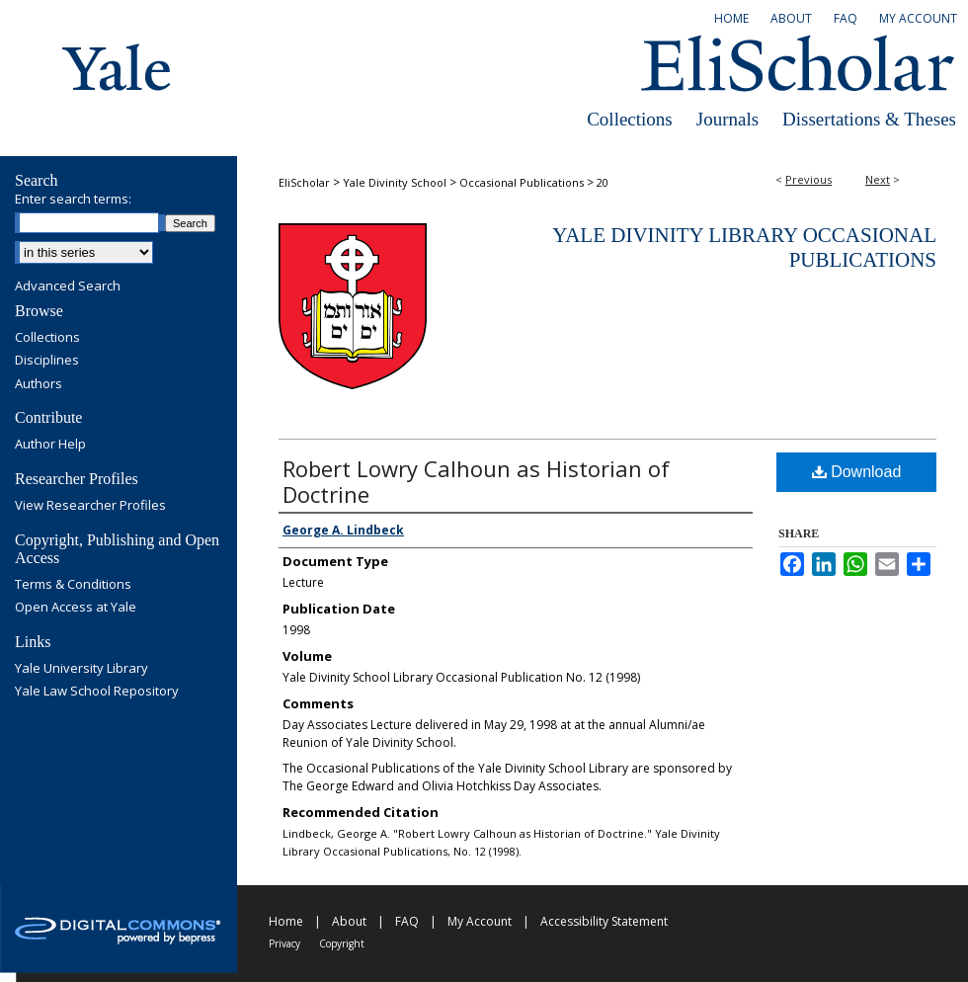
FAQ (407, 921)
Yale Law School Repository (97, 691)
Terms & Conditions (73, 585)
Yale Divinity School (394, 182)
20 (602, 182)
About (349, 921)
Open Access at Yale (75, 607)
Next (877, 179)
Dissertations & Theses (869, 119)
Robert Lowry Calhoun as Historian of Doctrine (476, 481)
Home (286, 921)
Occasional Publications (521, 182)
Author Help (50, 444)
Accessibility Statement (604, 921)
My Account (479, 921)
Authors (38, 384)
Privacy (284, 943)
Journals (727, 119)
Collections (630, 119)
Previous (808, 179)
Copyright (341, 943)
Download (857, 471)
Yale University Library (81, 669)
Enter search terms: (73, 198)
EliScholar (304, 182)
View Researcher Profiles (90, 506)
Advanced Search (68, 285)
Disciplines (47, 360)
